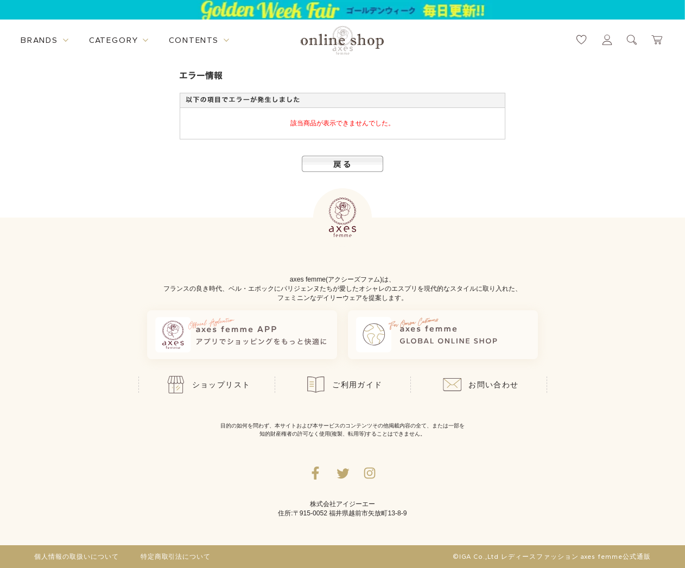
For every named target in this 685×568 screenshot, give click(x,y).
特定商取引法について (176, 556)
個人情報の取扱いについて (76, 556)
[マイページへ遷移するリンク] (607, 40)
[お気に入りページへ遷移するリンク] (581, 40)
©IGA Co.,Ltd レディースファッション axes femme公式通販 (551, 556)
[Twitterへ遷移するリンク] (342, 473)
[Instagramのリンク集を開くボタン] (369, 473)
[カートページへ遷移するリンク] (657, 40)
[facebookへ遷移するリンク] (315, 473)
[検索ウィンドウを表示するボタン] (632, 40)
